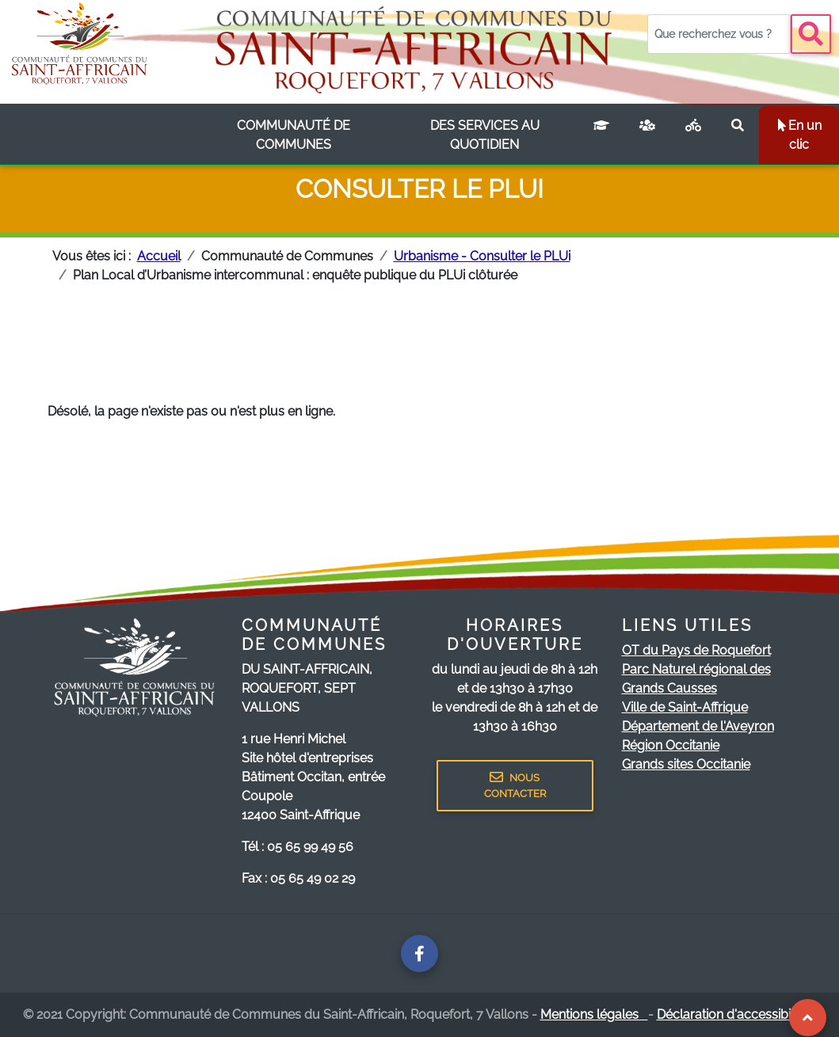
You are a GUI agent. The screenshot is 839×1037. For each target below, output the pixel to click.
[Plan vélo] (693, 135)
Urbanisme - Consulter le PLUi (482, 256)
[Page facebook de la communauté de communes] (419, 953)
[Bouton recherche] (811, 34)
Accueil (159, 256)
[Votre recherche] (719, 34)
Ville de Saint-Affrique (685, 707)
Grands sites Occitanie (686, 764)
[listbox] (294, 135)
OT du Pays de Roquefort (696, 650)
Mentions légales (594, 1014)
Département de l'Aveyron (698, 726)
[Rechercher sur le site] (737, 135)
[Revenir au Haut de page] (807, 1017)
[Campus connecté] (601, 135)
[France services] (647, 135)
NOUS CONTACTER (515, 785)
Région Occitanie (670, 745)
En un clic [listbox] (799, 135)
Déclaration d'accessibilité (737, 1014)
